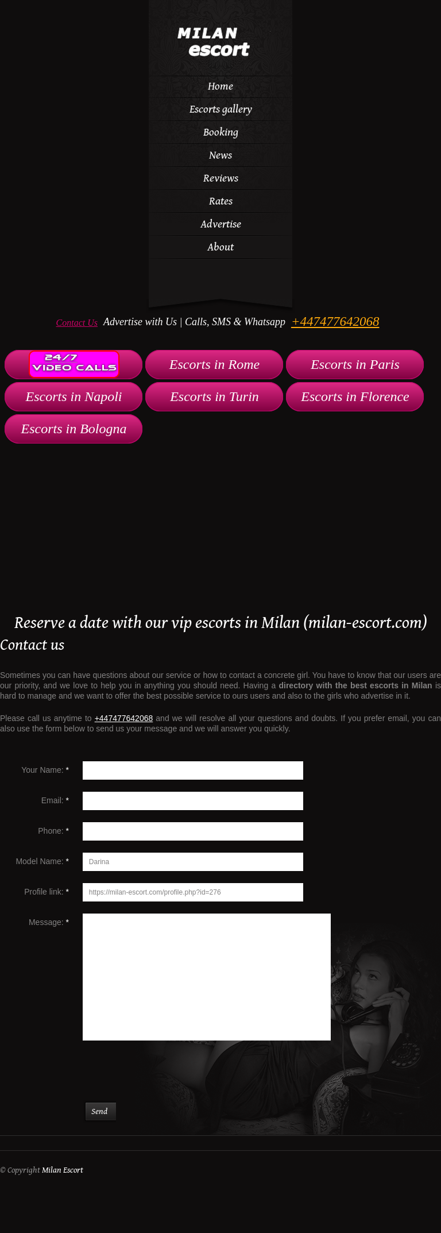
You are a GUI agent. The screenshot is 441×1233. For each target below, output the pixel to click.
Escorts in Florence (355, 396)
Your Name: (45, 770)
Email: (55, 800)
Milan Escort (62, 1170)
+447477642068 (335, 321)
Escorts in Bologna (74, 428)
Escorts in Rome (214, 364)
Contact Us (77, 322)
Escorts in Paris (355, 364)
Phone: (53, 830)
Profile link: (46, 891)
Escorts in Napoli (73, 396)
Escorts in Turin (214, 396)
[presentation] (173, 1077)
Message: (49, 922)
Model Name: (42, 861)
